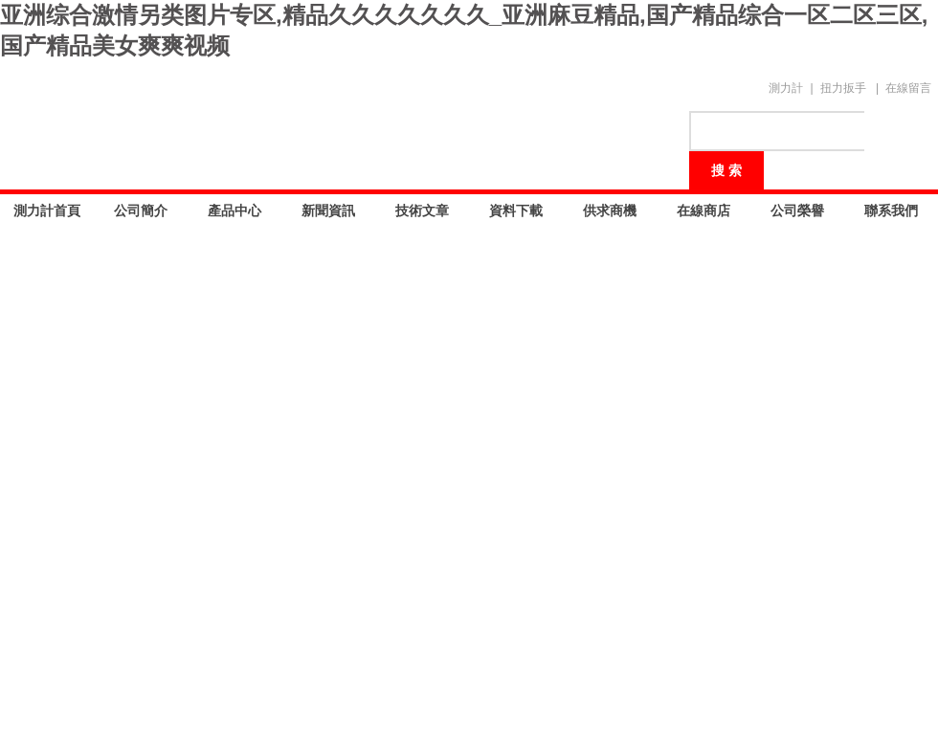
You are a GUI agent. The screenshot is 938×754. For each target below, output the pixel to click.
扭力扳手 (843, 88)
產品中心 (234, 210)
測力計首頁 (46, 210)
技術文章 (422, 210)
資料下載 (516, 210)
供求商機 (609, 210)
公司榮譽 (797, 210)
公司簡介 (141, 210)
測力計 (786, 88)
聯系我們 (891, 210)
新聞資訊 (328, 210)
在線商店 (703, 210)
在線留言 (908, 88)
